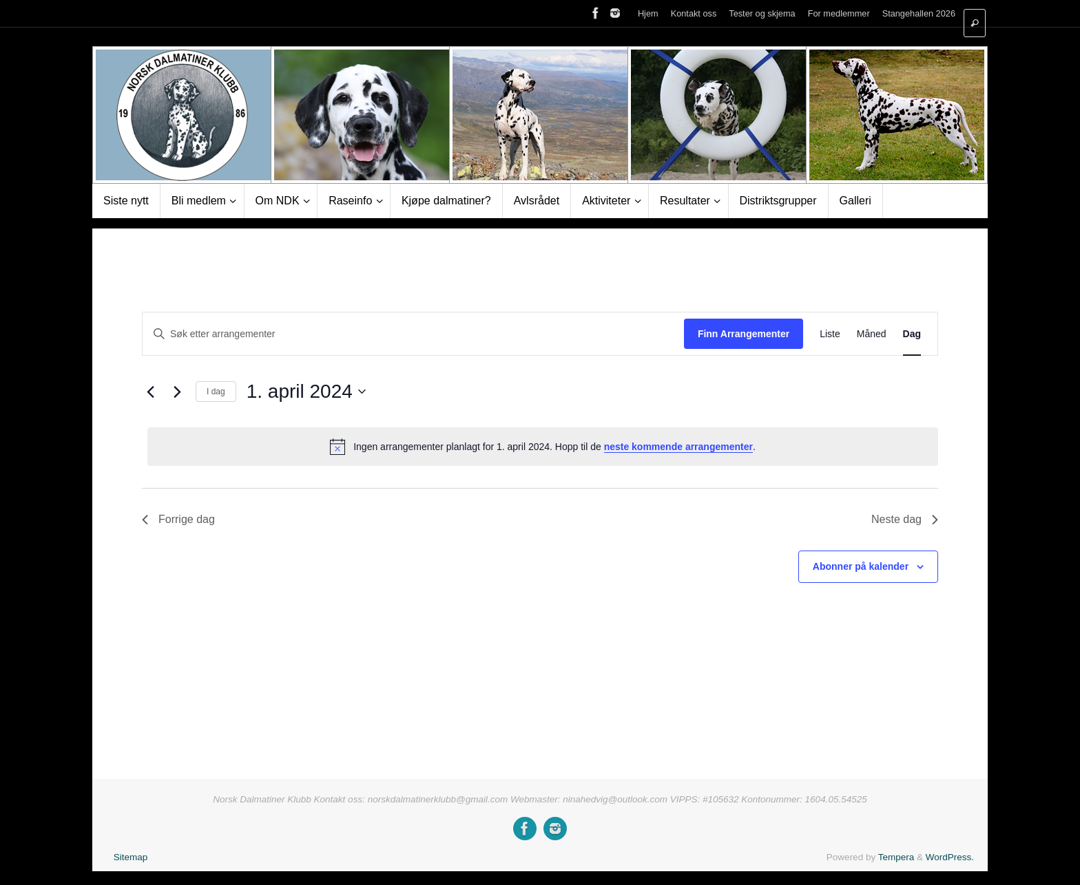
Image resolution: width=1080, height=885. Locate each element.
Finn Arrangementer (743, 333)
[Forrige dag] (150, 391)
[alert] (542, 446)
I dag (216, 391)
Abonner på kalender (860, 566)
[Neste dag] (177, 391)
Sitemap (131, 857)
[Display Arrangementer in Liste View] (830, 334)
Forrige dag (178, 519)
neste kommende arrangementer (678, 446)
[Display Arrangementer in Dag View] (912, 334)
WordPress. (950, 857)
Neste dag (904, 519)
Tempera (896, 857)
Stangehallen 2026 (918, 13)
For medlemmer (839, 13)
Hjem (648, 13)
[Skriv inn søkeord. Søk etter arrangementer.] (413, 334)
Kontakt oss (694, 13)
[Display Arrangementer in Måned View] (871, 334)
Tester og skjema (762, 13)
